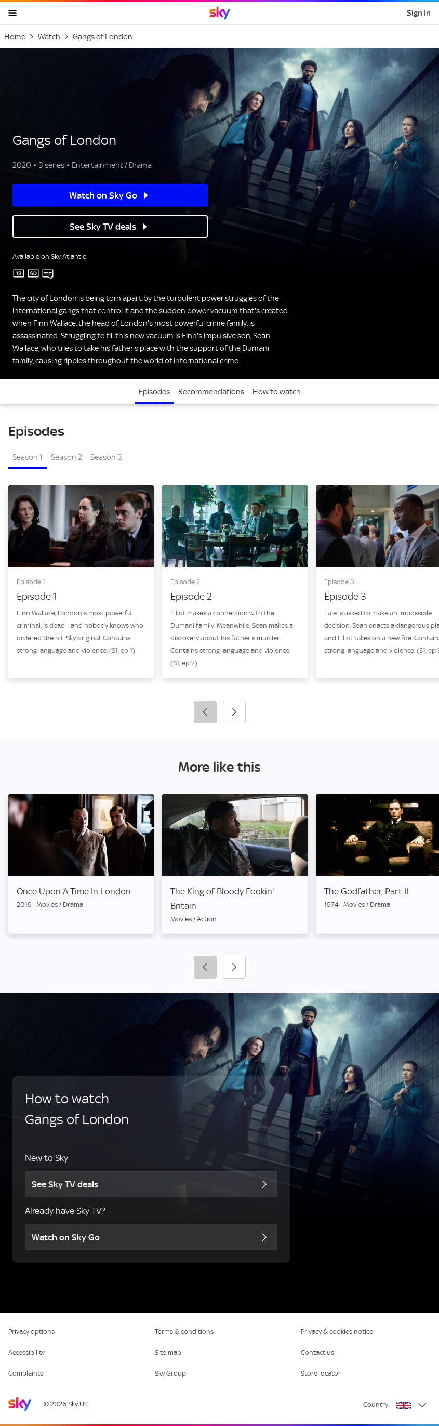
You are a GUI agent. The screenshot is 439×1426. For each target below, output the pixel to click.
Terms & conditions (184, 1332)
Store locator (321, 1373)
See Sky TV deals (98, 226)
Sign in (419, 13)
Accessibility (26, 1352)
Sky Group (170, 1373)
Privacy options (31, 1332)
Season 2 (66, 457)
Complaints (25, 1373)
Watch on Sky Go (98, 195)
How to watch (276, 392)
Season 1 (27, 457)
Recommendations (211, 392)
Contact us (317, 1352)
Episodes (154, 392)
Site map (168, 1352)
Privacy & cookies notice (337, 1332)
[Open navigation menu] (12, 13)
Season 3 (106, 457)
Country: (376, 1404)
